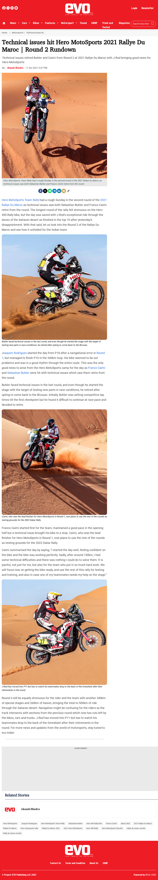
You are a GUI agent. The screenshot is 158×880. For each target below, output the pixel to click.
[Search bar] (141, 23)
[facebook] (4, 9)
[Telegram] (54, 191)
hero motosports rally (29, 828)
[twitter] (8, 9)
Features (50, 23)
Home (5, 33)
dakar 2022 (125, 823)
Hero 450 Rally (92, 828)
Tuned (83, 23)
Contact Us (55, 863)
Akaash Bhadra (15, 68)
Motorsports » (18, 33)
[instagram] (16, 9)
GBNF (94, 23)
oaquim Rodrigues (15, 353)
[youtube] (12, 9)
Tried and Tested (107, 25)
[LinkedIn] (59, 191)
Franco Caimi (96, 368)
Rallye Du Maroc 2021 (51, 828)
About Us (94, 863)
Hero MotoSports (10, 823)
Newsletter (148, 8)
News (13, 23)
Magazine (124, 23)
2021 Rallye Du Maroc (143, 823)
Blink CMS (150, 874)
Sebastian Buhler (18, 373)
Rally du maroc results (12, 833)
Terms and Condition (75, 863)
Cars (24, 23)
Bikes (36, 23)
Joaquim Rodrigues (29, 823)
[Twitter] (45, 191)
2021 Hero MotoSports (73, 828)
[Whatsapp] (49, 191)
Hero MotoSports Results (112, 828)
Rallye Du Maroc (10, 828)
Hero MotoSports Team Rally (20, 200)
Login (134, 8)
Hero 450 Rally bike (94, 823)
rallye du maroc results (136, 828)
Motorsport (67, 23)
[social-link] (68, 191)
